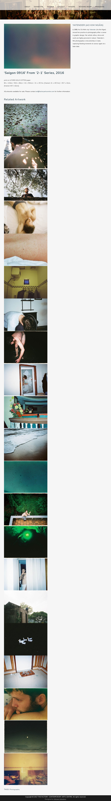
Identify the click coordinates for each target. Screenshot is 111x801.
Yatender (93, 30)
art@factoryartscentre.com (45, 91)
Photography (15, 789)
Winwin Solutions (60, 799)
